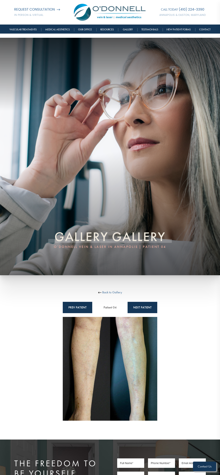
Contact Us (204, 466)
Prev (77, 307)
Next (142, 307)
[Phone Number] (161, 463)
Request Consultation (37, 9)
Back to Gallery (110, 292)
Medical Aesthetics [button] (57, 29)
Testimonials (149, 29)
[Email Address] (192, 463)
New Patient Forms (179, 29)
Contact (205, 29)
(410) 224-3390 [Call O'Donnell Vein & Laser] (191, 9)
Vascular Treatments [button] (23, 29)
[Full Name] (130, 463)
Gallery (128, 29)
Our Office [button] (85, 29)
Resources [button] (107, 29)
